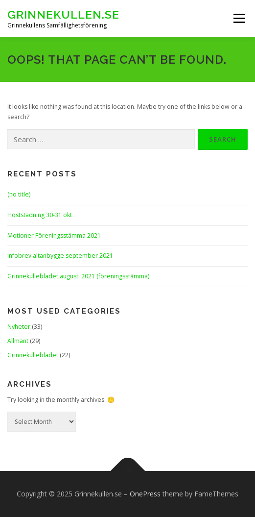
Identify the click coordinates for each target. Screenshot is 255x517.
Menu (239, 18)
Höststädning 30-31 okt (39, 215)
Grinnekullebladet (32, 355)
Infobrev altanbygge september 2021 (60, 255)
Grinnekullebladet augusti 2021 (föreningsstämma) (78, 276)
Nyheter (18, 326)
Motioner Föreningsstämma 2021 (54, 235)
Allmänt (17, 341)
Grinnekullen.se (63, 14)
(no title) (18, 194)
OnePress (145, 493)
